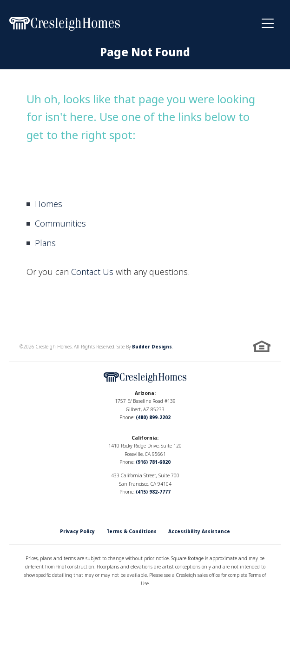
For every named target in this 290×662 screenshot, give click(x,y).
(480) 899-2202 (153, 417)
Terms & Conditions (131, 531)
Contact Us (92, 271)
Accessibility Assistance (199, 531)
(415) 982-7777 (153, 491)
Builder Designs (152, 346)
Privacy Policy (77, 531)
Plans (45, 242)
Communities (60, 223)
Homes (48, 203)
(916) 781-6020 (153, 462)
